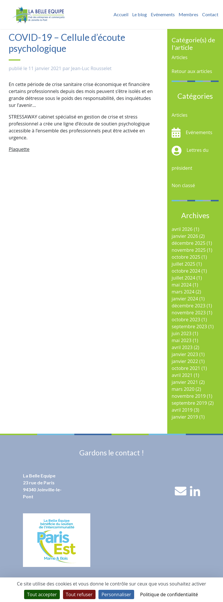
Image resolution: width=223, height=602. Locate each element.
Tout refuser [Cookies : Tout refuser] (79, 594)
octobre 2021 (186, 368)
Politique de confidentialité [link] (169, 594)
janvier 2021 (185, 382)
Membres (188, 14)
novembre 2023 (189, 312)
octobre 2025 (186, 257)
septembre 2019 (189, 403)
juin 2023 (181, 333)
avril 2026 (182, 229)
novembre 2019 (189, 396)
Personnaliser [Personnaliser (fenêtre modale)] (116, 594)
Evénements (163, 14)
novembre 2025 (189, 250)
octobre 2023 (186, 319)
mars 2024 (183, 292)
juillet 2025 (183, 264)
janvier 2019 (185, 417)
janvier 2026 (185, 236)
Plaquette (19, 149)
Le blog (139, 14)
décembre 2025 (188, 243)
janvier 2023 (185, 354)
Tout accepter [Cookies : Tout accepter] (42, 594)
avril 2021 (182, 375)
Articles (180, 57)
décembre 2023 (188, 305)
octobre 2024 (186, 271)
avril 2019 (182, 410)
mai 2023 (182, 340)
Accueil (121, 14)
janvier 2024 (185, 298)
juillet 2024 (183, 278)
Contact (210, 14)
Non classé (183, 185)
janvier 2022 (185, 361)
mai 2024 (182, 285)
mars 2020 (183, 389)
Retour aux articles (192, 71)
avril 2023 (182, 347)
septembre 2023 (189, 326)
